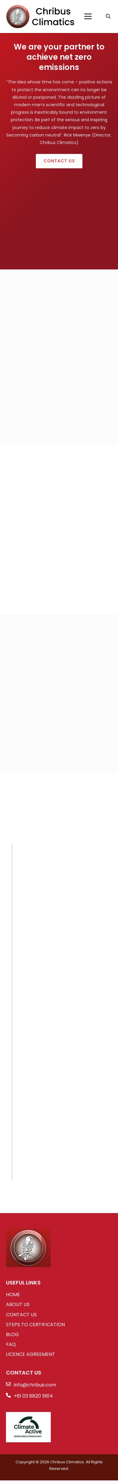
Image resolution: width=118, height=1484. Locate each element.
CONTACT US (21, 1314)
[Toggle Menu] (88, 16)
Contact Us (59, 161)
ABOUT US (18, 1304)
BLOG (12, 1334)
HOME (13, 1294)
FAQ (11, 1344)
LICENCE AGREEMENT (30, 1354)
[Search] (108, 16)
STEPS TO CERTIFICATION (35, 1324)
